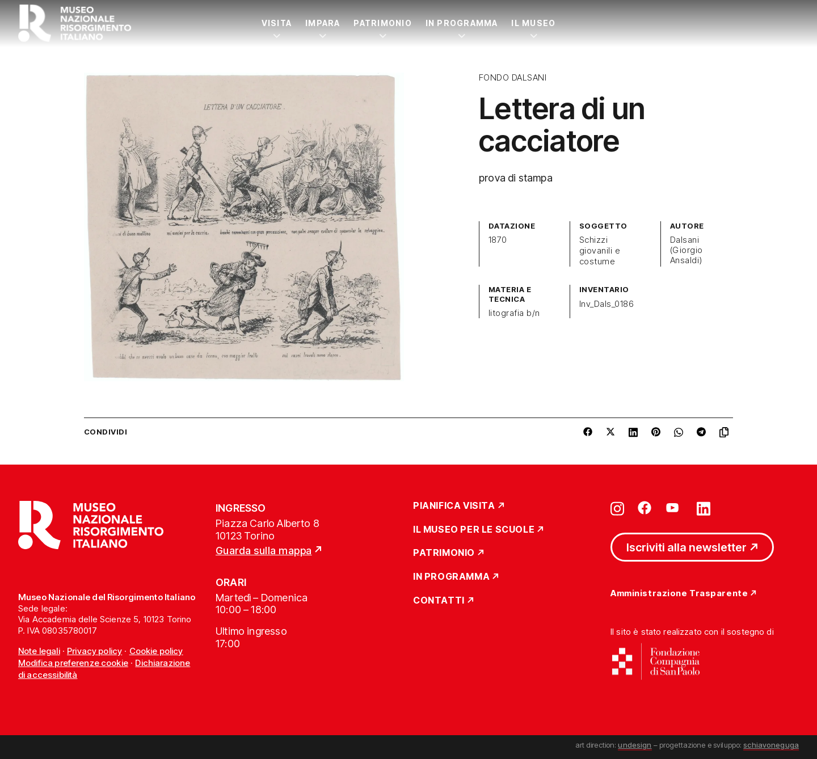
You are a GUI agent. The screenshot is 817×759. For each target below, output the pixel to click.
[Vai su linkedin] (703, 508)
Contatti (439, 601)
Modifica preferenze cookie (73, 662)
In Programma (462, 23)
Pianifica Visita (454, 506)
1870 (497, 240)
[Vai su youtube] (674, 508)
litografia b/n (514, 313)
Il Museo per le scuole (473, 530)
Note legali (39, 651)
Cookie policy (156, 651)
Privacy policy (94, 651)
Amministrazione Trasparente (679, 593)
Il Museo (533, 23)
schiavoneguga (771, 744)
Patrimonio (382, 23)
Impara (322, 23)
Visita (277, 23)
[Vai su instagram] (617, 508)
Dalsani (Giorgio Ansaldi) (686, 250)
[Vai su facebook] (644, 508)
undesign (634, 744)
